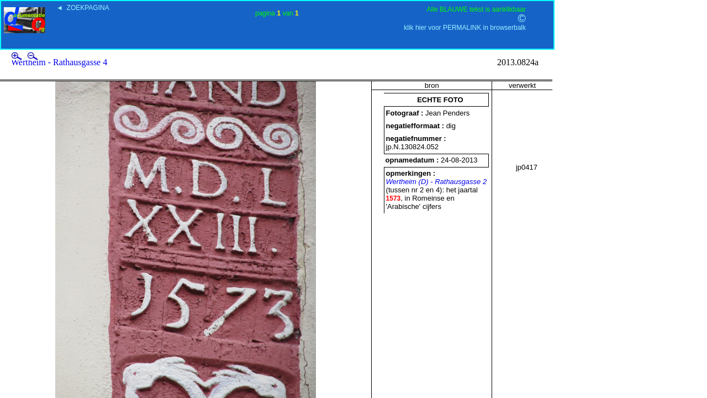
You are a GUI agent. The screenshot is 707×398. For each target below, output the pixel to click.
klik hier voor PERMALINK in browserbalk (465, 28)
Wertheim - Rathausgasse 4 (59, 62)
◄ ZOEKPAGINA (82, 8)
